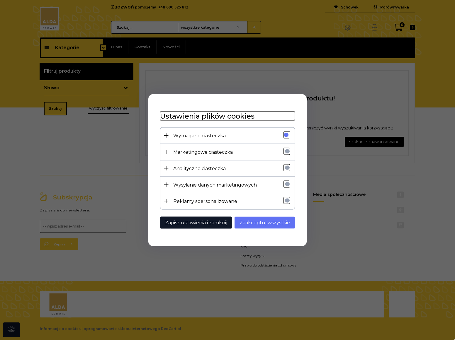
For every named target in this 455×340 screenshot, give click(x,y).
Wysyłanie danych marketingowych (215, 184)
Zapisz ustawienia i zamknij (196, 222)
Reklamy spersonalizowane (205, 201)
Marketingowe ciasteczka (203, 152)
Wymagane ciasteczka (199, 135)
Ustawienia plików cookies (207, 116)
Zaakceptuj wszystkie (265, 222)
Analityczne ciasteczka (199, 168)
